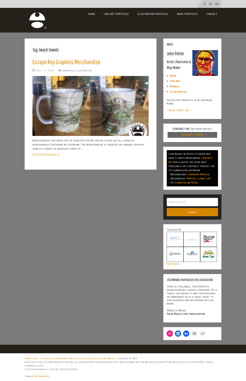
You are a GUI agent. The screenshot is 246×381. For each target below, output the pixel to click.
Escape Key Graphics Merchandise (66, 62)
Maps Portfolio (187, 14)
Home (91, 14)
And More (173, 263)
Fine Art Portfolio (116, 14)
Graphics (68, 70)
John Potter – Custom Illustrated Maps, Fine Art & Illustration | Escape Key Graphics (71, 358)
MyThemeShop (42, 376)
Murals (174, 86)
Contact (211, 14)
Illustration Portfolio (152, 14)
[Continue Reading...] (45, 154)
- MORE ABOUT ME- (178, 110)
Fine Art (175, 81)
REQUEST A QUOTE (192, 134)
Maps (173, 75)
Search (192, 212)
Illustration (83, 70)
